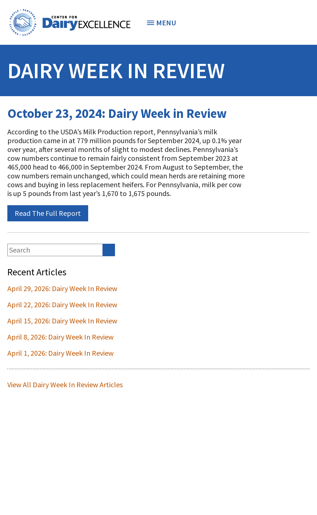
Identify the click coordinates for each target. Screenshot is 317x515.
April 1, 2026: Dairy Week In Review (60, 353)
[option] (69, 22)
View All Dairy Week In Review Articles (65, 384)
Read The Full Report (48, 213)
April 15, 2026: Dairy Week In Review (62, 320)
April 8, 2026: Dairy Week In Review (60, 336)
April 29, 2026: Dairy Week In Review (62, 288)
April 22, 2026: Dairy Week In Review (62, 304)
